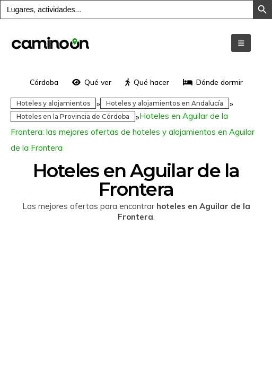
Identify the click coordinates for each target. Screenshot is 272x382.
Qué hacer (147, 82)
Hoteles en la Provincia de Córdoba (72, 116)
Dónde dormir (213, 82)
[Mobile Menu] (241, 43)
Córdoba (44, 82)
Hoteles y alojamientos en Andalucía (164, 103)
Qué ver (91, 82)
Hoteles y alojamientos (53, 103)
